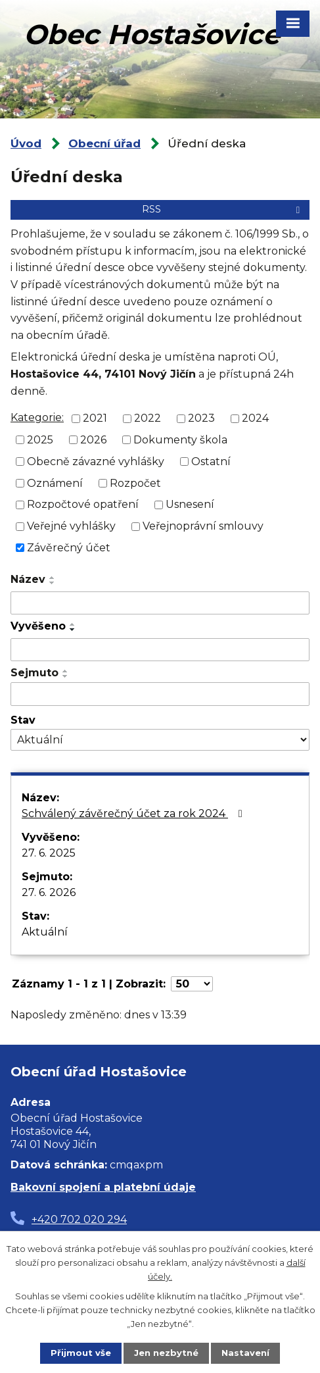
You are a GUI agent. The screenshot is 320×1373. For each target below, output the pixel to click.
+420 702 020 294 (79, 1219)
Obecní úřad (104, 143)
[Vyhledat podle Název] (160, 603)
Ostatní (211, 461)
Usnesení (190, 504)
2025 (40, 440)
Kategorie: (37, 417)
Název (28, 579)
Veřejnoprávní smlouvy (203, 526)
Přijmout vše (81, 1352)
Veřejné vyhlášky (71, 526)
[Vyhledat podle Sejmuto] (160, 694)
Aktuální (45, 932)
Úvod (26, 143)
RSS (223, 209)
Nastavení (245, 1352)
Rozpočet (135, 482)
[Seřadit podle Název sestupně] (52, 583)
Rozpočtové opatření (83, 504)
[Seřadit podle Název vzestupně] (52, 577)
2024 (255, 418)
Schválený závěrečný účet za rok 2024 (134, 813)
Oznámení (55, 482)
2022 (147, 418)
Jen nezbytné (166, 1352)
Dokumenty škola (180, 440)
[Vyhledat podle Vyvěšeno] (160, 650)
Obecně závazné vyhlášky (95, 461)
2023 (201, 418)
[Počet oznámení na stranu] (192, 983)
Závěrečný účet (68, 547)
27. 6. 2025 (49, 853)
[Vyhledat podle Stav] (160, 740)
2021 (95, 418)
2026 (93, 440)
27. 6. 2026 (49, 892)
